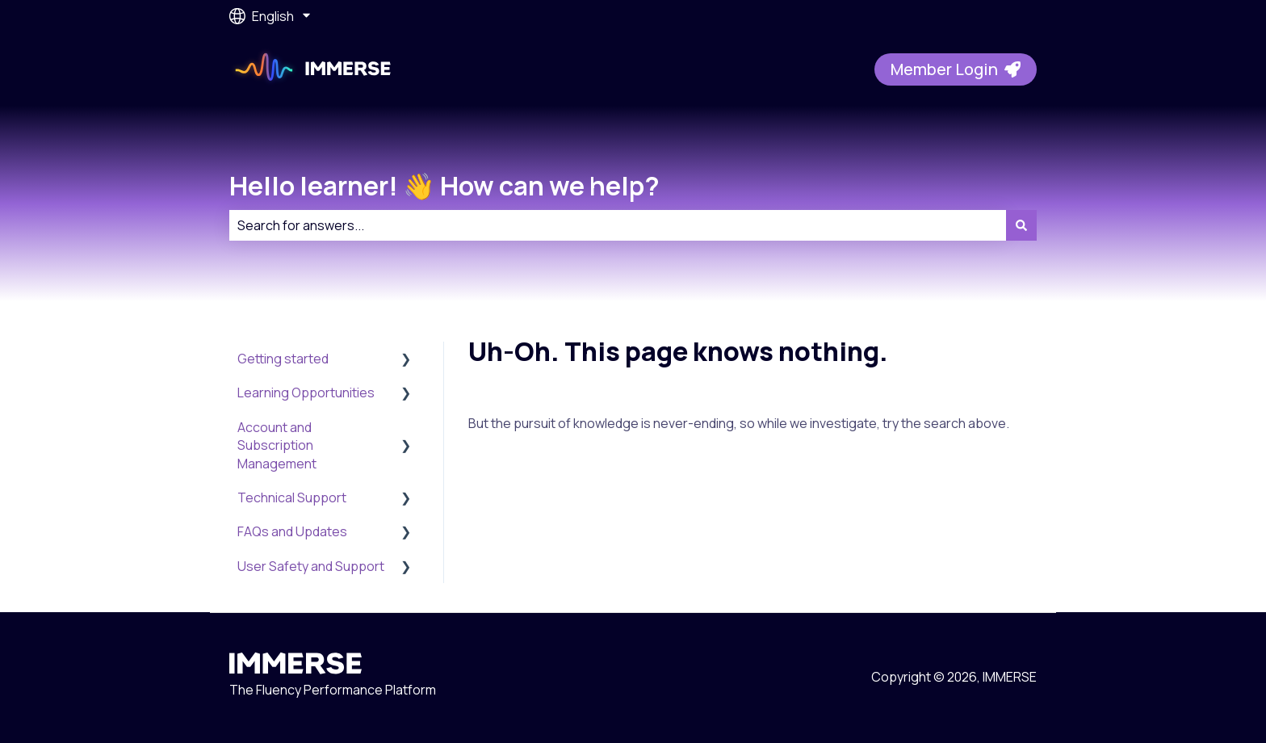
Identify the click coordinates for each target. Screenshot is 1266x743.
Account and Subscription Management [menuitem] (276, 445)
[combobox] (617, 225)
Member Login (956, 69)
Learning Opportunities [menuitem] (306, 392)
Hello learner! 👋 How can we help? (444, 186)
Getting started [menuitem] (283, 358)
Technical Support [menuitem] (291, 497)
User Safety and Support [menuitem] (310, 566)
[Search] (1021, 225)
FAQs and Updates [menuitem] (292, 531)
